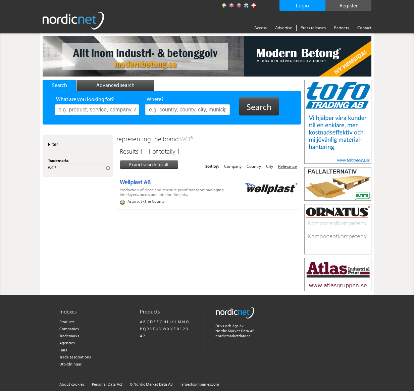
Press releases (313, 27)
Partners (341, 27)
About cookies (71, 384)
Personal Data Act (107, 384)
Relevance (287, 166)
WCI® (186, 139)
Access (260, 27)
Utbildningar (70, 363)
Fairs (63, 349)
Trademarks (69, 335)
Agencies (67, 342)
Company (233, 166)
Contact (364, 27)
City (269, 166)
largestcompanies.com (199, 384)
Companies (69, 328)
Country (254, 166)
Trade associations (75, 356)
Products (66, 321)
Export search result (149, 164)
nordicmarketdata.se (233, 335)
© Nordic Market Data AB (151, 384)
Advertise (283, 27)
